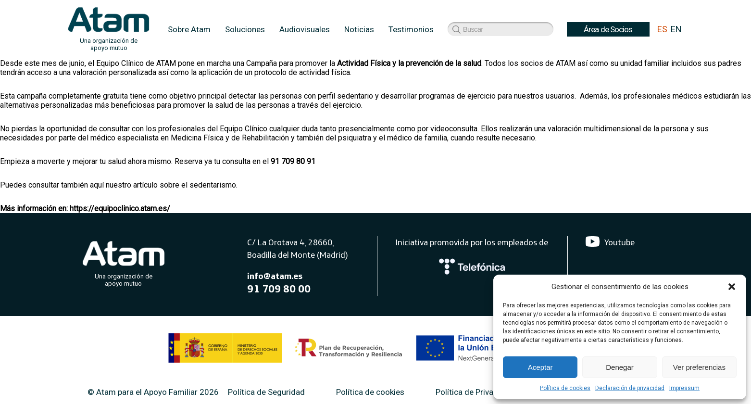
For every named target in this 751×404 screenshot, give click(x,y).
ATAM (166, 63)
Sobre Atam (189, 29)
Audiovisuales (304, 29)
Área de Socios (479, 29)
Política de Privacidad (474, 392)
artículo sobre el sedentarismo (184, 184)
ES (662, 29)
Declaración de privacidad (629, 388)
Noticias (359, 29)
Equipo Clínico (243, 128)
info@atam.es (274, 275)
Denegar (620, 367)
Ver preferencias (699, 367)
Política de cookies (565, 388)
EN (676, 29)
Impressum (684, 388)
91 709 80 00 (279, 288)
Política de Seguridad (266, 392)
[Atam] (123, 261)
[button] (732, 286)
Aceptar (540, 367)
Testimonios (411, 29)
